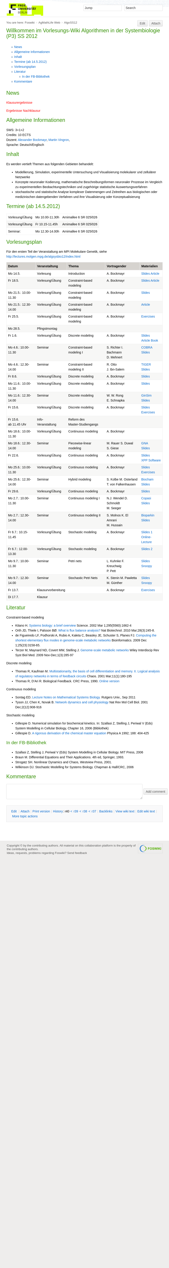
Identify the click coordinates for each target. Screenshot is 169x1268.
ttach (24, 811)
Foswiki (30, 22)
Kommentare (23, 81)
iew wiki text (125, 811)
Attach (155, 23)
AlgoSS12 (70, 22)
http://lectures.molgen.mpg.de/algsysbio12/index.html (43, 256)
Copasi (146, 498)
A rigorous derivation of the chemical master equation (69, 733)
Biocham (147, 479)
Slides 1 (147, 532)
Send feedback (77, 853)
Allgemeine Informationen (32, 52)
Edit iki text (146, 811)
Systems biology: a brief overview (52, 625)
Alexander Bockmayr (32, 140)
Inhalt (18, 57)
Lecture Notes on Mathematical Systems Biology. (66, 697)
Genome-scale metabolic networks (104, 650)
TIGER (146, 364)
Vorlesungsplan (25, 66)
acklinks (105, 811)
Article (155, 273)
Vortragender (116, 266)
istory (58, 811)
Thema (74, 266)
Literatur (20, 71)
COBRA (147, 347)
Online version (109, 681)
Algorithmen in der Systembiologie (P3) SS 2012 (83, 33)
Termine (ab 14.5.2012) (30, 62)
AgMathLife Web (49, 22)
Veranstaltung (47, 266)
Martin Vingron (59, 140)
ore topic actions (25, 816)
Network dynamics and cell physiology (82, 702)
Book (154, 340)
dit (14, 811)
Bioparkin (147, 515)
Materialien (149, 266)
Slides (145, 273)
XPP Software (151, 460)
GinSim (146, 395)
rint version (41, 811)
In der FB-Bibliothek (36, 76)
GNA (144, 443)
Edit (142, 23)
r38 (85, 811)
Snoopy (146, 566)
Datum (13, 266)
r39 (75, 811)
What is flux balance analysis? (79, 630)
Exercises (148, 316)
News (18, 47)
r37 (94, 811)
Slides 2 (147, 549)
